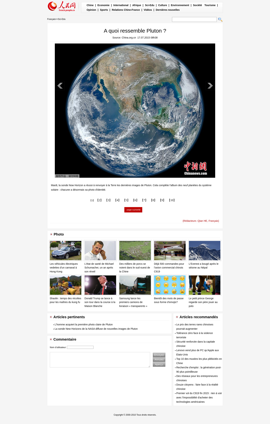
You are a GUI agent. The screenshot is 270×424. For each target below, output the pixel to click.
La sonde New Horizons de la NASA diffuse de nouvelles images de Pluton (96, 328)
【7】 (144, 200)
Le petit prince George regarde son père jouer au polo (203, 302)
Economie (103, 5)
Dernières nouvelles (168, 9)
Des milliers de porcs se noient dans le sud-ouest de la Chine (134, 267)
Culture (162, 5)
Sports (104, 9)
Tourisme (210, 5)
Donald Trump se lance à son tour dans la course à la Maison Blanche (100, 302)
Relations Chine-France (126, 9)
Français (51, 19)
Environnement (180, 5)
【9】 (162, 200)
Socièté (197, 5)
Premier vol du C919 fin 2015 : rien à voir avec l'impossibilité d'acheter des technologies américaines (199, 397)
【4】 (117, 200)
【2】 (99, 200)
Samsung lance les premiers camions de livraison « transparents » (133, 302)
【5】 (126, 200)
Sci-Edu (149, 5)
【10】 (172, 200)
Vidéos (148, 9)
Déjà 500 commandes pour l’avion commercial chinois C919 (169, 267)
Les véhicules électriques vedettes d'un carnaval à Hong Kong (64, 267)
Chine (90, 5)
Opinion (91, 9)
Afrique (136, 5)
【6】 (135, 200)
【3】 (108, 200)
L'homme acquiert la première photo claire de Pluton (84, 324)
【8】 (153, 200)
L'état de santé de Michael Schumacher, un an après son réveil (99, 267)
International (120, 5)
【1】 (92, 200)
